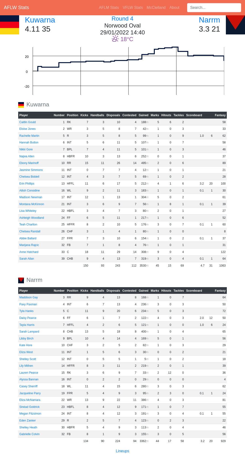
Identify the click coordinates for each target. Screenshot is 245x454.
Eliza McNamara (29, 400)
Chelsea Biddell (29, 176)
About (174, 7)
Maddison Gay (28, 297)
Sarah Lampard (29, 331)
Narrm (209, 20)
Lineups (122, 451)
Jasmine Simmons (31, 170)
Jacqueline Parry (30, 393)
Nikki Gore (26, 149)
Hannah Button (29, 142)
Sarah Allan (26, 258)
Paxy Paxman (28, 304)
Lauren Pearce (28, 372)
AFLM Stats (109, 7)
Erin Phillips (26, 183)
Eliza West (26, 352)
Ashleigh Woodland (31, 217)
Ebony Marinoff (29, 163)
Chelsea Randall (29, 231)
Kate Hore (25, 345)
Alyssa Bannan (29, 379)
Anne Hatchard (29, 252)
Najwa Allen (26, 156)
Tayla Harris (26, 325)
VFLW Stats (133, 7)
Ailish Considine (29, 190)
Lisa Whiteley (27, 211)
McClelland (156, 7)
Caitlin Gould (27, 122)
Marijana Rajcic (29, 245)
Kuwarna (40, 20)
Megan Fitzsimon (30, 413)
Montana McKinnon (31, 204)
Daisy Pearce (27, 318)
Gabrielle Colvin (29, 434)
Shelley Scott (27, 359)
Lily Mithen (26, 365)
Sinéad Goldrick (29, 407)
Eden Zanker (27, 420)
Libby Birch (26, 338)
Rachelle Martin (29, 135)
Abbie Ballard (27, 238)
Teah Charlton (28, 224)
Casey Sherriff (28, 386)
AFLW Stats (16, 7)
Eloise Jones (27, 129)
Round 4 (123, 18)
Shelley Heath (28, 427)
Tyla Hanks (26, 311)
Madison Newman (30, 197)
